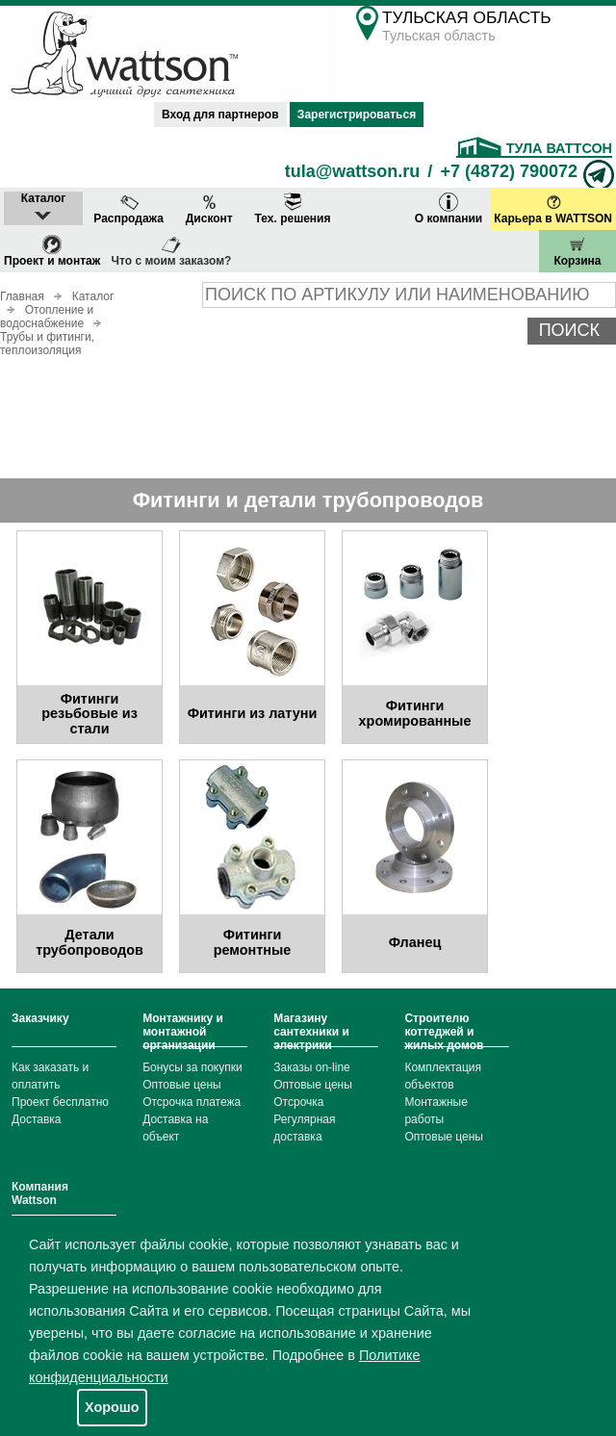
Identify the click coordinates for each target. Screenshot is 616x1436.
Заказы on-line (311, 1067)
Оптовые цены (181, 1084)
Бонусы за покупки (192, 1067)
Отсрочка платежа (191, 1102)
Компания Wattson (40, 1193)
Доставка (37, 1119)
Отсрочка (298, 1102)
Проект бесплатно (60, 1102)
